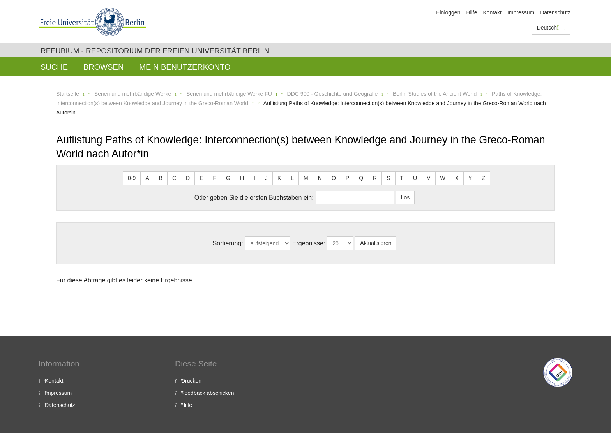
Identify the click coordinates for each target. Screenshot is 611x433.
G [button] (228, 178)
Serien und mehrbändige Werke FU (229, 94)
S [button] (388, 178)
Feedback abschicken (207, 393)
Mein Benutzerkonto (184, 67)
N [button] (320, 178)
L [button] (292, 178)
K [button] (279, 178)
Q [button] (361, 178)
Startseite (67, 94)
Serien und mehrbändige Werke (132, 94)
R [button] (375, 178)
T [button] (402, 178)
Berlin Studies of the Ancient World (435, 94)
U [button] (415, 178)
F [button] (215, 178)
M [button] (306, 178)
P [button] (347, 178)
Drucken (191, 381)
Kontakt (492, 12)
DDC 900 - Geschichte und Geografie (332, 94)
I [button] (254, 178)
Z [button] (483, 178)
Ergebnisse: (308, 243)
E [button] (201, 178)
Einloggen (448, 12)
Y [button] (470, 178)
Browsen (103, 67)
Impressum (520, 12)
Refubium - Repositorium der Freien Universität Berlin (155, 51)
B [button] (160, 178)
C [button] (174, 178)
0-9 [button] (132, 178)
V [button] (428, 178)
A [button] (147, 178)
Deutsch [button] (551, 28)
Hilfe (471, 12)
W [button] (442, 178)
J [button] (266, 178)
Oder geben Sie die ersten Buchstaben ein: (254, 197)
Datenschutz (555, 12)
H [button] (242, 178)
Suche (54, 67)
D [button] (188, 178)
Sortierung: (228, 243)
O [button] (334, 178)
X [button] (457, 178)
